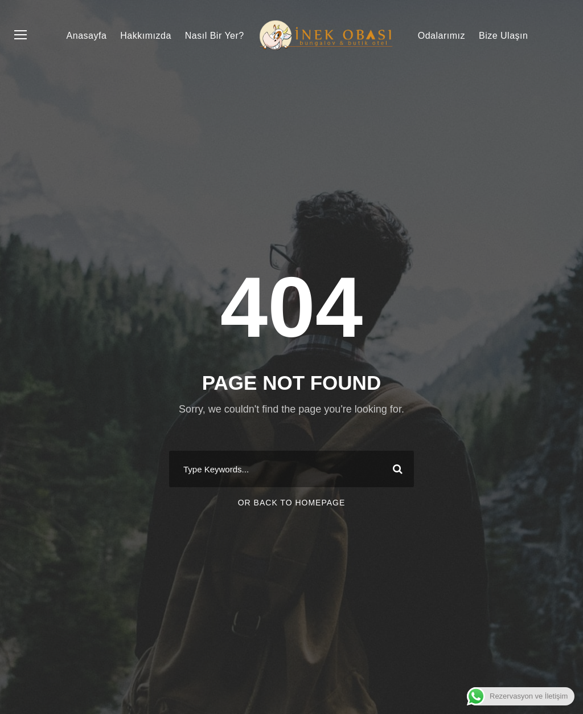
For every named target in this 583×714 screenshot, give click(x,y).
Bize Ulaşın (503, 35)
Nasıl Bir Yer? (214, 35)
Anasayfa (87, 35)
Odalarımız (441, 35)
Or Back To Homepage (292, 502)
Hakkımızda (145, 35)
